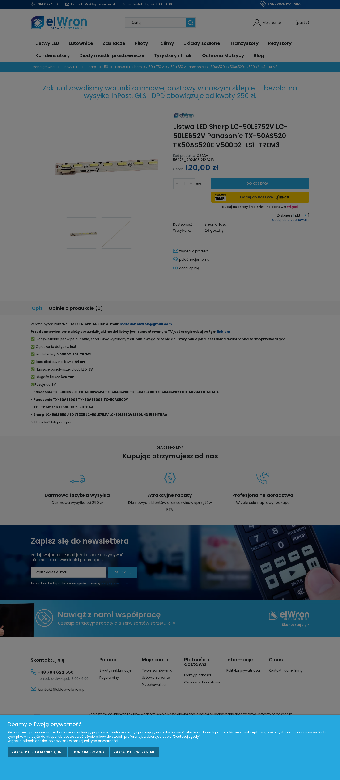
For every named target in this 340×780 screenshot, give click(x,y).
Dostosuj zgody (88, 752)
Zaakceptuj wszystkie (134, 752)
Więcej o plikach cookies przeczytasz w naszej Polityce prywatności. (63, 740)
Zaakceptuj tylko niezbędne (37, 752)
